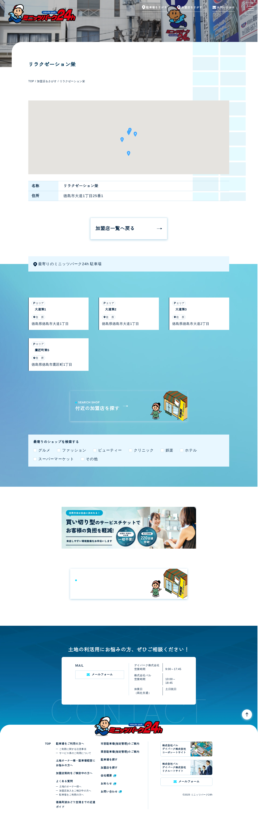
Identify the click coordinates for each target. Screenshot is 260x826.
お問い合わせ (111, 791)
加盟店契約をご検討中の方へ (74, 773)
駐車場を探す (109, 759)
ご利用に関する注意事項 (72, 749)
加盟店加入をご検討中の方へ (75, 790)
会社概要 (108, 775)
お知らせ (108, 783)
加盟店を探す (109, 767)
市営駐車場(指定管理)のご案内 (120, 743)
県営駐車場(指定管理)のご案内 (120, 751)
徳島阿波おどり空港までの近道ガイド (75, 804)
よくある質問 (64, 781)
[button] (128, 133)
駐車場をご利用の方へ (70, 743)
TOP (48, 743)
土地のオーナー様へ (70, 786)
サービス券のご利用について (75, 753)
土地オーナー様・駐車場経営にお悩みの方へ (75, 763)
